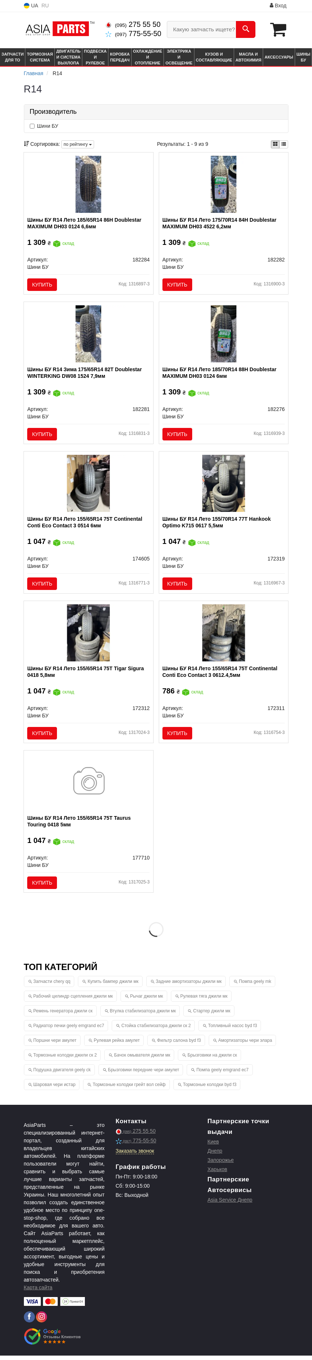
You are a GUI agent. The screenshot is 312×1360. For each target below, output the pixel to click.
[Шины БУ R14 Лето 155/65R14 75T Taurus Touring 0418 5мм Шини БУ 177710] (88, 786)
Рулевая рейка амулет (117, 1044)
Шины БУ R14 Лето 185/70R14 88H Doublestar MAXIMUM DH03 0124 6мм (220, 374)
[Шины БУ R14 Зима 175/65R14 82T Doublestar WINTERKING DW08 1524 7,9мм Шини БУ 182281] (88, 335)
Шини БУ (44, 126)
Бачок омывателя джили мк (142, 1059)
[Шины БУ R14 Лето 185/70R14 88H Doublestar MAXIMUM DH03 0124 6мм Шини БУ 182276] (224, 335)
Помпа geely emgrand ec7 (222, 1074)
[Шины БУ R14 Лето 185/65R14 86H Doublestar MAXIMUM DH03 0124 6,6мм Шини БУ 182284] (88, 184)
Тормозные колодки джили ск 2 (65, 1059)
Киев (213, 1146)
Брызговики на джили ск (212, 1059)
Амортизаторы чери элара (245, 1044)
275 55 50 (132, 24)
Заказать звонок (135, 1155)
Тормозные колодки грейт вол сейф (129, 1089)
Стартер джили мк (211, 1015)
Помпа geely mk (255, 985)
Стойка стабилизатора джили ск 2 (156, 1030)
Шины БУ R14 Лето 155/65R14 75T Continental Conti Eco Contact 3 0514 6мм (85, 524)
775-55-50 (133, 33)
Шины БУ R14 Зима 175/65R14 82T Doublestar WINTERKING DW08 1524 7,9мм (85, 374)
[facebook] (29, 1321)
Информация (248, 6)
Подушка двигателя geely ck (62, 1074)
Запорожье (221, 1164)
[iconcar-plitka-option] (275, 144)
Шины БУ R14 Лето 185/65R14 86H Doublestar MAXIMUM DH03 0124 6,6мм (85, 223)
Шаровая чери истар (54, 1089)
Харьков (217, 1174)
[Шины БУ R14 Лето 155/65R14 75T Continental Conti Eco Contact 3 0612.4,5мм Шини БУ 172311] (224, 635)
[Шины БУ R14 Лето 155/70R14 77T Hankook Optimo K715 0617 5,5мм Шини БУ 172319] (224, 485)
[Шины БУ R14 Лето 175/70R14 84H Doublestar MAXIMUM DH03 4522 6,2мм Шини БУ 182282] (224, 184)
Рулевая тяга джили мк (204, 1000)
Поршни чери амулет (54, 1044)
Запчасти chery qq (52, 985)
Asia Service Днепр (230, 1204)
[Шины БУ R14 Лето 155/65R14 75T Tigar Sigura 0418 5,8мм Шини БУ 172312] (88, 635)
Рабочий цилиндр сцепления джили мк (73, 1000)
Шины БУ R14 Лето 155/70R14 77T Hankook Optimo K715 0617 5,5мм (217, 524)
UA (31, 6)
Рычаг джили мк (146, 1000)
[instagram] (41, 1321)
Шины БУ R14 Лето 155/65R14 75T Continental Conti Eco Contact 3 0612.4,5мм (220, 674)
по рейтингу (78, 144)
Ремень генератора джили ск (63, 1015)
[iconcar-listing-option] (283, 144)
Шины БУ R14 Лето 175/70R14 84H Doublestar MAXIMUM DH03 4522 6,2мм (220, 223)
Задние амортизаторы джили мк (189, 985)
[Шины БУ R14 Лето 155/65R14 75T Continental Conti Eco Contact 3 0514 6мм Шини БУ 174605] (88, 485)
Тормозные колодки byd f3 (210, 1089)
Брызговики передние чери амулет (143, 1074)
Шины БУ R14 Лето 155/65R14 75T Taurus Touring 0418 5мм (79, 825)
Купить (42, 285)
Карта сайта (38, 1292)
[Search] (245, 29)
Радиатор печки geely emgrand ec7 (68, 1030)
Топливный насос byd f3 (232, 1030)
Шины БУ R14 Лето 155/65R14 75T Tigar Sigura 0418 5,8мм (86, 674)
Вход (278, 5)
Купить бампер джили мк (112, 985)
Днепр (215, 1155)
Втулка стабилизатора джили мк (143, 1015)
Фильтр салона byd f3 (179, 1044)
